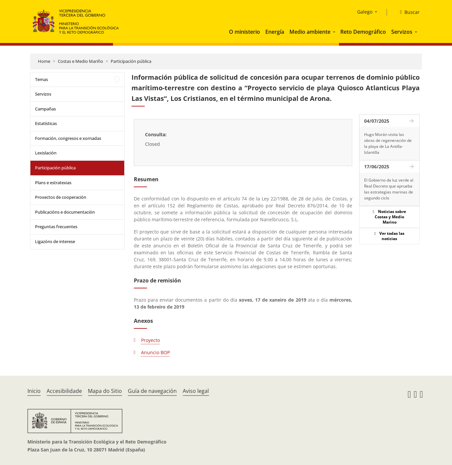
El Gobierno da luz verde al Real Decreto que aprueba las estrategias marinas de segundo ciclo (388, 189)
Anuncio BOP (155, 352)
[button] (335, 32)
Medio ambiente (309, 31)
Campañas (45, 109)
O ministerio (244, 31)
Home (44, 61)
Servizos (401, 31)
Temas (41, 79)
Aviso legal (196, 391)
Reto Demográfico (363, 31)
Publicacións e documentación (65, 212)
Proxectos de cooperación (60, 197)
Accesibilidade (64, 391)
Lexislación (45, 153)
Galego (364, 12)
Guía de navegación (152, 391)
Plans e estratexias (53, 183)
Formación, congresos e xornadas (68, 138)
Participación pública (131, 61)
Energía (274, 31)
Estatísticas (46, 123)
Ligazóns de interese (55, 241)
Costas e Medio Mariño (80, 61)
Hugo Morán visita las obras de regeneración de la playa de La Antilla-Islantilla (388, 143)
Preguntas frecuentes (56, 227)
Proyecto (150, 340)
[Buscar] (407, 12)
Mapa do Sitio (105, 391)
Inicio (34, 391)
